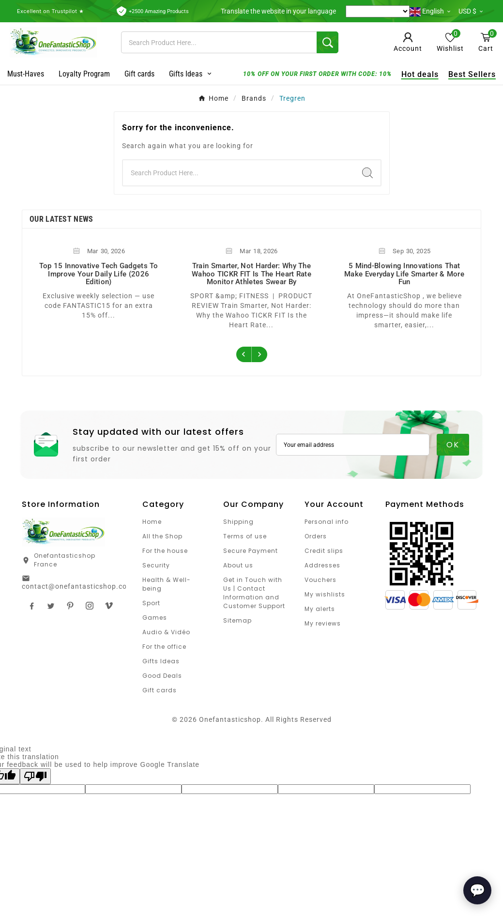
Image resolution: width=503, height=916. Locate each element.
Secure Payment (250, 551)
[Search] (219, 42)
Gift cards (159, 690)
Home (152, 522)
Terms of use (245, 536)
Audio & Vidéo (166, 632)
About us (238, 565)
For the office (164, 646)
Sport (151, 603)
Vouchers (320, 580)
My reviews (323, 623)
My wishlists (325, 594)
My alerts (320, 609)
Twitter (51, 605)
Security (156, 565)
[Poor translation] (35, 776)
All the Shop (162, 536)
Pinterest (70, 605)
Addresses (322, 565)
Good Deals (162, 676)
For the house (165, 551)
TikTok (109, 605)
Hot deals (417, 74)
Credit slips (324, 551)
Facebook (31, 605)
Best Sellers (469, 74)
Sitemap (237, 620)
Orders (316, 536)
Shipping (238, 522)
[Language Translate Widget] (378, 11)
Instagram (89, 605)
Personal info (327, 522)
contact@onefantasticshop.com (77, 586)
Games (154, 617)
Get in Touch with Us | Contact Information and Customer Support (254, 593)
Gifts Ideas (161, 661)
